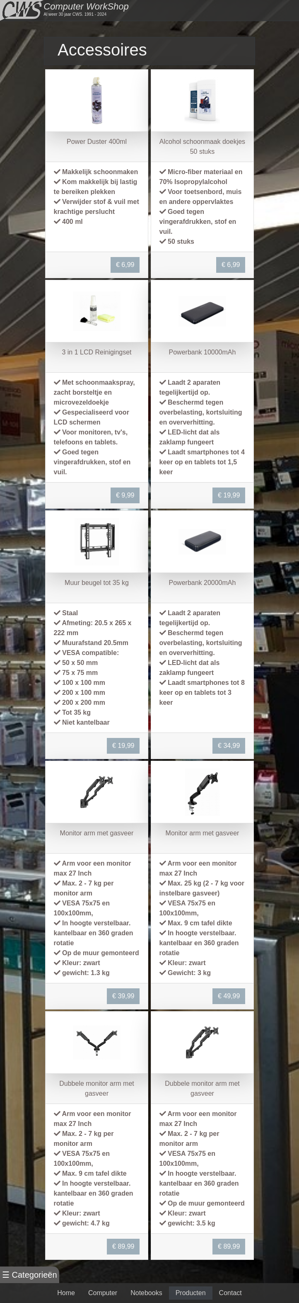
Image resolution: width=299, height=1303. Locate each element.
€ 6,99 (125, 264)
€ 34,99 (229, 745)
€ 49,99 (229, 996)
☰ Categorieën (29, 1274)
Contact (230, 1292)
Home (66, 1292)
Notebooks (146, 1292)
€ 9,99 (125, 495)
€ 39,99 (123, 996)
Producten (191, 1292)
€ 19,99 (229, 495)
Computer (102, 1292)
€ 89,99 (123, 1246)
